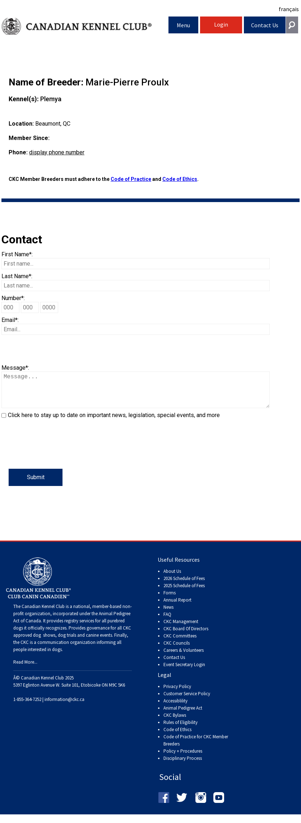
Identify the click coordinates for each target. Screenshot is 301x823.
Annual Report (177, 607)
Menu (183, 25)
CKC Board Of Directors (185, 636)
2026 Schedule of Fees (184, 586)
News (168, 614)
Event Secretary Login (184, 672)
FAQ (167, 621)
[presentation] (56, 455)
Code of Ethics (179, 179)
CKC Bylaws (174, 722)
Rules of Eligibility (180, 729)
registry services (78, 628)
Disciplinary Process (182, 765)
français (289, 9)
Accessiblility (175, 708)
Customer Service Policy (186, 701)
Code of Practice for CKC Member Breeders (195, 747)
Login (221, 24)
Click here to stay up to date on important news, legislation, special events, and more (114, 422)
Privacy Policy (177, 694)
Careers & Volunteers (183, 657)
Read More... (25, 669)
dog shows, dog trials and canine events (72, 642)
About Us (172, 578)
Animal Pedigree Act (182, 715)
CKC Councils (176, 650)
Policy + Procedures (182, 758)
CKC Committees (179, 643)
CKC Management (180, 629)
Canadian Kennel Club (85, 26)
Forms (169, 600)
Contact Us (264, 25)
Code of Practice (131, 179)
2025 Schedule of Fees (184, 593)
